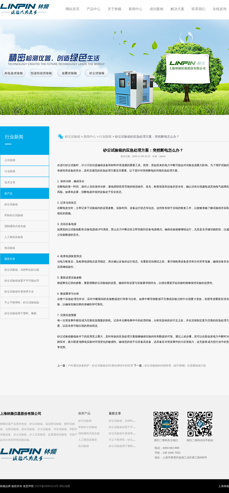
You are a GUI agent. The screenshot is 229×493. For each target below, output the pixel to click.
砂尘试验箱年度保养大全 (19, 291)
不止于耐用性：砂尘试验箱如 (21, 302)
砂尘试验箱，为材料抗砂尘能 (21, 269)
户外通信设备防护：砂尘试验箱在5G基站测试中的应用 (100, 365)
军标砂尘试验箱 (13, 215)
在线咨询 (219, 9)
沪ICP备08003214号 (46, 486)
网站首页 (72, 9)
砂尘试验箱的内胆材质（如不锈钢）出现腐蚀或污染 (175, 365)
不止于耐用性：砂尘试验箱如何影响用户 (133, 439)
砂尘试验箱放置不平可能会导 (21, 280)
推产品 (8, 193)
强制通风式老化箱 (15, 226)
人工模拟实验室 (13, 237)
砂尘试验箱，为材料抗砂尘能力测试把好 (133, 420)
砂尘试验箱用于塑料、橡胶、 (21, 313)
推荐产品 (84, 413)
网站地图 (64, 486)
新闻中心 (135, 9)
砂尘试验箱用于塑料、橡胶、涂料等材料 (133, 446)
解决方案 (177, 9)
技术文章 (10, 182)
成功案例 (156, 9)
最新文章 (9, 258)
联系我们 (198, 9)
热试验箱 (9, 247)
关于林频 (114, 9)
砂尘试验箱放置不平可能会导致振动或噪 (133, 427)
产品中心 (93, 9)
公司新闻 (10, 160)
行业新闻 (10, 171)
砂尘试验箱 (11, 204)
